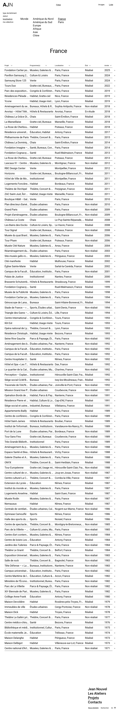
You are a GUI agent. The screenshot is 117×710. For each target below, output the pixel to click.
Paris (61, 22)
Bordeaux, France (64, 183)
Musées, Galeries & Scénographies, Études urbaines (42, 555)
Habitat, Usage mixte (41, 194)
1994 (107, 297)
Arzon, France (62, 576)
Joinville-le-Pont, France (68, 385)
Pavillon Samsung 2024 (17, 75)
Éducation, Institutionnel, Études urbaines (42, 271)
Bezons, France (63, 333)
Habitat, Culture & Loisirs (42, 400)
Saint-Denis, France (65, 307)
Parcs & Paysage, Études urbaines (42, 338)
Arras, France (62, 245)
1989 (107, 410)
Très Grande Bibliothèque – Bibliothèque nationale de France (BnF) (17, 441)
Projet (8, 65)
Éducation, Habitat (40, 132)
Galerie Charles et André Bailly (17, 457)
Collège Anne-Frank (15, 596)
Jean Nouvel (97, 689)
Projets (93, 698)
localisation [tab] (7, 19)
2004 (107, 245)
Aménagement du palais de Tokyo (17, 447)
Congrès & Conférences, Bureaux (42, 416)
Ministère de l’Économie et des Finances (17, 581)
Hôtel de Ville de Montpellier (17, 178)
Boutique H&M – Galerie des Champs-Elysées (17, 199)
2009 (107, 209)
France (62, 18)
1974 (107, 632)
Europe (37, 25)
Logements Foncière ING (17, 183)
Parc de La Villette (15, 586)
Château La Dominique (17, 142)
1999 (107, 281)
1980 (107, 596)
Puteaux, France (64, 127)
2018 (107, 106)
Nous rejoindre (93, 708)
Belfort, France (63, 550)
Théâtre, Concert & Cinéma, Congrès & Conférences (42, 524)
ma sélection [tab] (8, 22)
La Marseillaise (13, 121)
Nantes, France (63, 276)
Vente (33, 80)
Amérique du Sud (42, 22)
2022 (107, 85)
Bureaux (34, 302)
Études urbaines (39, 204)
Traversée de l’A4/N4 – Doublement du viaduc (17, 385)
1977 (107, 617)
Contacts (95, 702)
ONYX (8, 462)
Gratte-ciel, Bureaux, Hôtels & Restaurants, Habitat (42, 230)
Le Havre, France (64, 225)
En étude (90, 111)
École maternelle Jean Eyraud (17, 632)
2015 (107, 137)
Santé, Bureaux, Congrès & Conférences (42, 147)
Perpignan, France (65, 188)
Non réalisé (91, 106)
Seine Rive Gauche (15, 338)
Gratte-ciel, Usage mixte (42, 467)
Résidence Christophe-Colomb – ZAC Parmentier (17, 333)
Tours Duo (10, 85)
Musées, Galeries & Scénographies (42, 70)
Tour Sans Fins (13, 436)
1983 (107, 555)
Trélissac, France (64, 632)
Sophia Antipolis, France (68, 106)
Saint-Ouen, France (65, 493)
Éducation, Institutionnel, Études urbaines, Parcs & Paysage (42, 570)
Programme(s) (38, 65)
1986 (107, 508)
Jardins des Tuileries (16, 545)
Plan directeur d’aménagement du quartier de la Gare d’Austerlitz (17, 204)
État (88, 65)
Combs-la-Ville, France (67, 477)
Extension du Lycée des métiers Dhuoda (17, 483)
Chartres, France (64, 369)
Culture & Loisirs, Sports (42, 225)
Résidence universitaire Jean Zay (17, 132)
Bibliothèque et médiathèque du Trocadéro (17, 627)
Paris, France (62, 70)
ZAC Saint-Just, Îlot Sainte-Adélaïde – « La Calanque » (17, 194)
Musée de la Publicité (16, 292)
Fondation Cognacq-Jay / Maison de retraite (17, 287)
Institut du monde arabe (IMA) (17, 488)
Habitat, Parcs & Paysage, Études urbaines (42, 395)
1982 (107, 570)
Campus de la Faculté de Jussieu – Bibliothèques (17, 348)
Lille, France (61, 312)
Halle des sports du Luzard (17, 519)
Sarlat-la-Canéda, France (68, 266)
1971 (107, 648)
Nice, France (62, 96)
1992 (107, 343)
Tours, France (62, 318)
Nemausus (11, 503)
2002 (107, 261)
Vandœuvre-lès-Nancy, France (70, 426)
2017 (107, 132)
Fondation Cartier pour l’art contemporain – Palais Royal (17, 70)
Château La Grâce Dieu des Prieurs (17, 116)
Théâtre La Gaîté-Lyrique (17, 617)
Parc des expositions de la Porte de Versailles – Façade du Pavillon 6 (17, 90)
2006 (107, 235)
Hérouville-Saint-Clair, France (70, 374)
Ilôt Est (8, 323)
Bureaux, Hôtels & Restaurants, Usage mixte (42, 106)
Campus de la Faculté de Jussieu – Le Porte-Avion (17, 354)
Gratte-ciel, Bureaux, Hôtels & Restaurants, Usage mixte (42, 85)
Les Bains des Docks (16, 225)
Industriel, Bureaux (40, 405)
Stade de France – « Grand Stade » (17, 307)
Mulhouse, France (64, 261)
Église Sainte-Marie (15, 266)
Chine (36, 35)
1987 (107, 472)
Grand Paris (11, 209)
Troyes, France (63, 612)
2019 (107, 90)
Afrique (37, 28)
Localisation (62, 65)
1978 (107, 607)
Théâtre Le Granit (14, 550)
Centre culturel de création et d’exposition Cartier (17, 472)
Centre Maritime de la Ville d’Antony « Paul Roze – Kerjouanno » (17, 576)
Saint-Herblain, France (67, 462)
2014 (107, 142)
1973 (107, 637)
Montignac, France (65, 163)
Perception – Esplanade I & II (17, 374)
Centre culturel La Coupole (17, 477)
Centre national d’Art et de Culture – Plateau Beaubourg (17, 648)
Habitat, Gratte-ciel (40, 96)
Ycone (8, 101)
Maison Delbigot (14, 643)
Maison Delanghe (14, 637)
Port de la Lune (13, 431)
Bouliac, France (63, 421)
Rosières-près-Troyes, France (70, 601)
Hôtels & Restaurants (41, 111)
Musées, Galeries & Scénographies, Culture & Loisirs (42, 534)
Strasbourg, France (65, 281)
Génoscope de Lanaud (17, 302)
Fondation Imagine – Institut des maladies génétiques (17, 147)
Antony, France (63, 132)
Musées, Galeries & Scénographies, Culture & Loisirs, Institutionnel (42, 648)
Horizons (10, 173)
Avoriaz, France (63, 111)
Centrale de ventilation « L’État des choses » (17, 508)
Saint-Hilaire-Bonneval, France (70, 302)
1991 (107, 390)
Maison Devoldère (15, 601)
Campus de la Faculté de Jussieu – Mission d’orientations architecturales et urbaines (17, 271)
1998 (107, 292)
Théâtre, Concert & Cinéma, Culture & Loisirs (42, 477)
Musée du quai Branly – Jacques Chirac (17, 235)
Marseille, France (64, 121)
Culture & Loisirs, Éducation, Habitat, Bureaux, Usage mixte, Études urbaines (42, 312)
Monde (24, 18)
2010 (107, 199)
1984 (107, 534)
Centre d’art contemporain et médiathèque (17, 534)
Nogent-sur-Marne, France (69, 508)
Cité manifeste (13, 261)
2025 (107, 70)
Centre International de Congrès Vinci (17, 318)
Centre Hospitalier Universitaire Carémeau (17, 359)
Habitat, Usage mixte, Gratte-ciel (42, 101)
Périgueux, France (65, 256)
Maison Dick (11, 612)
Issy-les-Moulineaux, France (70, 379)
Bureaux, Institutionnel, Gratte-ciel (42, 565)
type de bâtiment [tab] (10, 13)
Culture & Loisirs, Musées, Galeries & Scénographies (42, 529)
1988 (107, 447)
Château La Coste (14, 219)
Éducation (35, 483)
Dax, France (61, 364)
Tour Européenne (14, 467)
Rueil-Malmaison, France (68, 152)
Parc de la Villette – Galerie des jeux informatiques (17, 529)
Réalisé (89, 70)
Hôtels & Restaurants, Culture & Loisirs (42, 452)
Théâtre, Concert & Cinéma (42, 137)
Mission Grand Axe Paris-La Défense (17, 390)
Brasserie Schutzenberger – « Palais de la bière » (17, 281)
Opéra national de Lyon (17, 328)
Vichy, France (62, 452)
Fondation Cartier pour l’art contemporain (17, 297)
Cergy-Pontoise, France (67, 607)
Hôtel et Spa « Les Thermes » (17, 364)
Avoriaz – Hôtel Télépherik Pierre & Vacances (17, 111)
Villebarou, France (65, 405)
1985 (107, 524)
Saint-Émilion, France (66, 116)
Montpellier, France (65, 168)
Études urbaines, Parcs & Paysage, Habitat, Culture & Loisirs (42, 343)
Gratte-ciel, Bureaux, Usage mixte (42, 173)
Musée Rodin (12, 498)
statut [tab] (5, 16)
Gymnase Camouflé (15, 514)
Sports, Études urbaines (42, 307)
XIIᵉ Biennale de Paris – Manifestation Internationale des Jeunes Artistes (17, 591)
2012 (107, 163)
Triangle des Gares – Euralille (17, 312)
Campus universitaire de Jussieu (17, 570)
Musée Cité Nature (15, 245)
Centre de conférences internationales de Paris (17, 416)
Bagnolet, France (64, 560)
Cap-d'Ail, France (64, 400)
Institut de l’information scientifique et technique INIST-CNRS (17, 426)
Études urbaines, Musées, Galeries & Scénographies (42, 369)
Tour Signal (11, 230)
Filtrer (58, 5)
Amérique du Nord (43, 18)
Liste (111, 4)
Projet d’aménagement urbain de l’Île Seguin (17, 214)
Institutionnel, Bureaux (42, 581)
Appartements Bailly (16, 410)
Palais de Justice (14, 276)
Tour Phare (11, 240)
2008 (107, 219)
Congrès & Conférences (42, 90)
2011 (107, 173)
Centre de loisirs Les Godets (17, 539)
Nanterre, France (64, 343)
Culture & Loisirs (39, 75)
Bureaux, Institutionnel (42, 426)
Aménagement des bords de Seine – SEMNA (17, 343)
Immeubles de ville (15, 607)
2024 (107, 75)
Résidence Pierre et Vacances (17, 400)
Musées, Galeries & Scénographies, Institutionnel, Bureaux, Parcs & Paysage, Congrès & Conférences (42, 235)
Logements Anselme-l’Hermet (17, 493)
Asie (35, 32)
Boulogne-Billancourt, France (70, 173)
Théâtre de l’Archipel (16, 188)
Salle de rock (12, 560)
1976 (107, 622)
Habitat (34, 127)
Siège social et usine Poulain (17, 405)
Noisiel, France (63, 519)
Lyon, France (62, 101)
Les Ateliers (97, 693)
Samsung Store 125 (15, 80)
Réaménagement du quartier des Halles (17, 250)
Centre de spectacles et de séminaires (17, 524)
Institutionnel (37, 178)
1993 (107, 318)
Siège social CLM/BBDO (17, 379)
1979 (107, 601)
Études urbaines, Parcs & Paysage (42, 385)
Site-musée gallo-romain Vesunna (17, 256)
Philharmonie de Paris (17, 137)
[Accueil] (7, 3)
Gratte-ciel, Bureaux (40, 121)
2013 (107, 152)
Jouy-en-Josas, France (67, 472)
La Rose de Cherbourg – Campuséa (17, 127)
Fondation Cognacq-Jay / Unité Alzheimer (17, 152)
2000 (107, 276)
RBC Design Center (15, 168)
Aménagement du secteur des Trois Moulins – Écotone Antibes (17, 106)
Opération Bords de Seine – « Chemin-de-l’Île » (17, 395)
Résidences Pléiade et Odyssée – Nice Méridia (17, 96)
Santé (33, 152)
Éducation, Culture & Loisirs (42, 576)
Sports (33, 514)
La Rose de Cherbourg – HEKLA (17, 158)
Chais (33, 116)
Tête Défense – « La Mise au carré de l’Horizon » (17, 565)
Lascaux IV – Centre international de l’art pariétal (17, 163)
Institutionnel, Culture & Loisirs (42, 627)
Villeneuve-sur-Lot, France (69, 643)
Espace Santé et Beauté (17, 452)
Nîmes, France (63, 359)
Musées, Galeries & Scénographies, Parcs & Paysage (42, 163)
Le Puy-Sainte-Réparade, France (70, 219)
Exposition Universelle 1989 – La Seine (17, 555)
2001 (107, 271)
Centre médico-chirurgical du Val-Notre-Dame (17, 622)
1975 (107, 627)
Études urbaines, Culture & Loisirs (42, 508)
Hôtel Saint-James (15, 421)
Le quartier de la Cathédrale (17, 369)
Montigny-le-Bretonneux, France (70, 524)
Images (101, 4)
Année (108, 65)
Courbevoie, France (65, 390)
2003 (107, 250)
